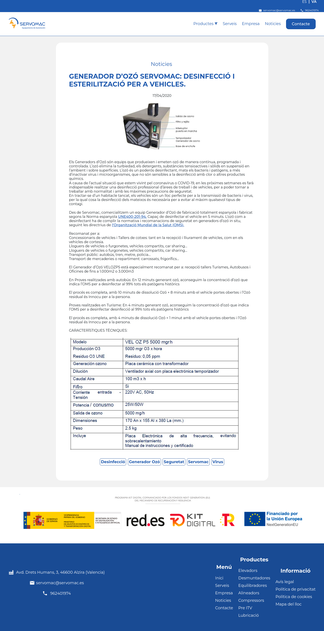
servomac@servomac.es (277, 10)
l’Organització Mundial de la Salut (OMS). (148, 225)
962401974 (309, 10)
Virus (218, 461)
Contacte (301, 24)
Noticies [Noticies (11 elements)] (161, 64)
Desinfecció (113, 461)
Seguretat (174, 461)
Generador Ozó (144, 461)
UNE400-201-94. (132, 217)
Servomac (198, 461)
